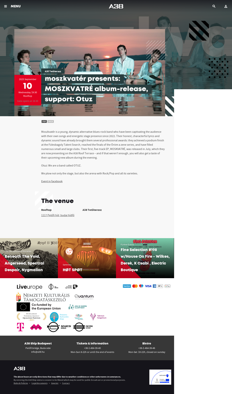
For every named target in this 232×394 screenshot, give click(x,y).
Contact (66, 383)
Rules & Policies (21, 383)
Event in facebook (52, 181)
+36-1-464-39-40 (92, 348)
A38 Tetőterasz (53, 71)
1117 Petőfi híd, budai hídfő (57, 215)
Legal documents (40, 383)
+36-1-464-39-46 (146, 348)
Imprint (54, 383)
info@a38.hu (38, 351)
